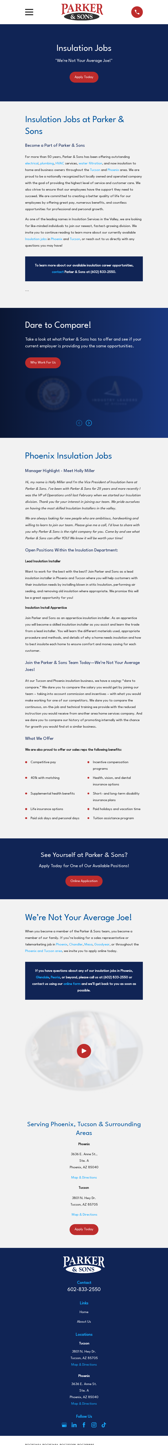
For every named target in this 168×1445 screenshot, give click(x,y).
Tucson (95, 170)
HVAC (60, 163)
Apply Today (84, 77)
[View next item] (89, 423)
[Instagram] (93, 1424)
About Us (84, 1322)
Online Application (84, 881)
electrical (31, 163)
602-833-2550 (84, 1289)
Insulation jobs (36, 239)
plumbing (47, 163)
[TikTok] (103, 1424)
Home (84, 1312)
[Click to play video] (84, 1051)
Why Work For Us (43, 362)
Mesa (88, 944)
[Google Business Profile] (64, 1424)
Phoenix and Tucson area (43, 951)
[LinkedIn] (74, 1424)
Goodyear (102, 944)
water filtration (90, 163)
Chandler (76, 944)
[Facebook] (83, 1424)
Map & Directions (84, 1177)
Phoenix (113, 170)
